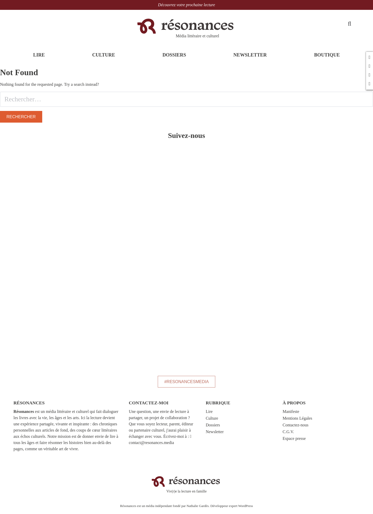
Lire (209, 414)
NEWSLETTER (250, 58)
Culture (212, 421)
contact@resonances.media (151, 445)
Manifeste (291, 414)
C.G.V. (288, 434)
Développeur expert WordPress (231, 509)
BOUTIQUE (327, 58)
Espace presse (294, 441)
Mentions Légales (297, 421)
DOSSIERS (174, 58)
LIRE (39, 58)
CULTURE (103, 58)
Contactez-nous (296, 428)
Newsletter (215, 434)
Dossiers (213, 428)
